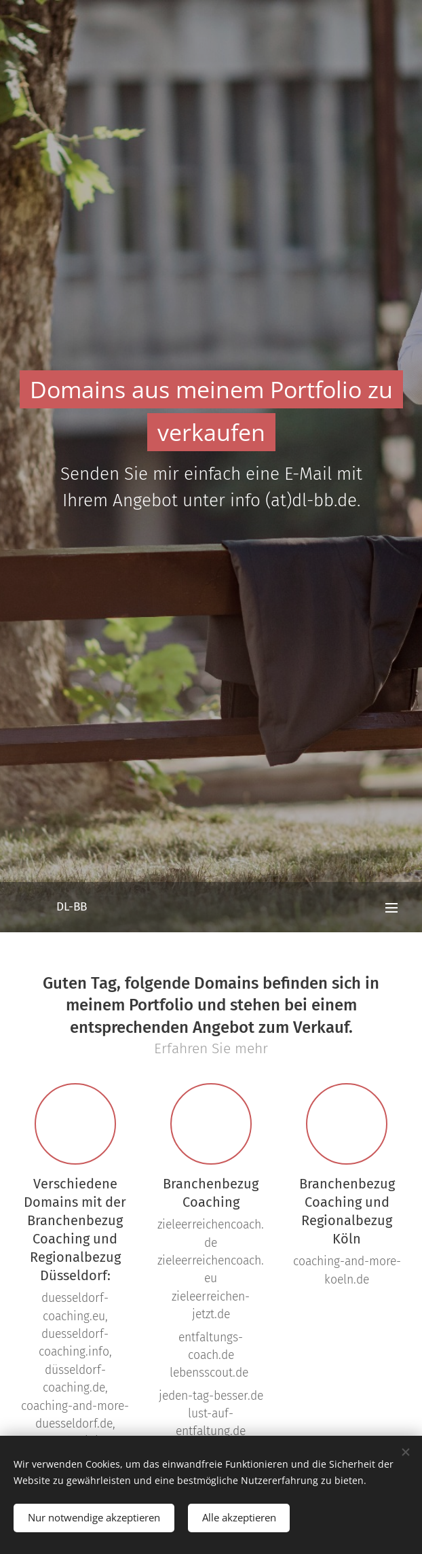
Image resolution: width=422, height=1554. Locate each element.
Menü (391, 907)
